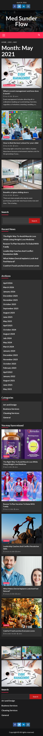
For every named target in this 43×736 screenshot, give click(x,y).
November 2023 (10, 359)
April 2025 (7, 325)
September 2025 (10, 308)
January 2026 (9, 291)
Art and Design (8, 186)
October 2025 (9, 304)
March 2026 (8, 287)
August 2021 (9, 380)
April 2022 (7, 372)
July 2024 (7, 338)
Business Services (9, 85)
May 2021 (7, 389)
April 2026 (7, 283)
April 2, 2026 (8, 467)
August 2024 (9, 334)
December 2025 (10, 296)
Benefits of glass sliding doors (16, 192)
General (6, 137)
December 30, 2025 (10, 633)
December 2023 (10, 355)
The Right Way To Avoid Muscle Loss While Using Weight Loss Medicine (19, 238)
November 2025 (10, 300)
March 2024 (8, 346)
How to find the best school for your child (20, 143)
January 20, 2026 (10, 594)
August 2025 (9, 312)
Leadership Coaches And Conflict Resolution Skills (18, 252)
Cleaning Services (11, 413)
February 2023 (9, 368)
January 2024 (9, 351)
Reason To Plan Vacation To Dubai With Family (21, 245)
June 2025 (7, 317)
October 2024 (9, 329)
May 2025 (7, 321)
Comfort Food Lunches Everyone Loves (21, 265)
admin (16, 96)
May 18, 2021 (8, 96)
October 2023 (9, 363)
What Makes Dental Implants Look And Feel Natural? (20, 260)
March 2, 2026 (9, 509)
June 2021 (7, 385)
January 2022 (9, 376)
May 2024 (7, 342)
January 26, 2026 (10, 551)
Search (5, 212)
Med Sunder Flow (21, 21)
